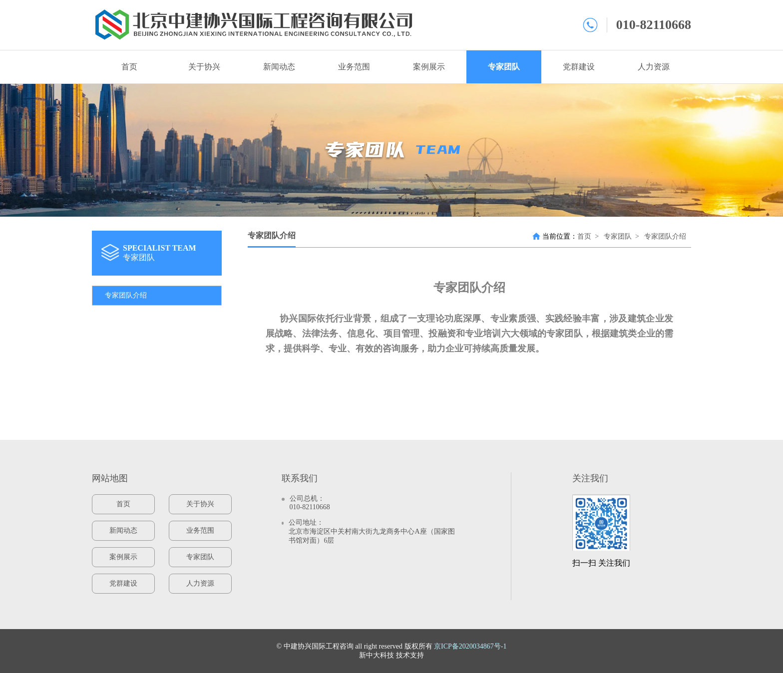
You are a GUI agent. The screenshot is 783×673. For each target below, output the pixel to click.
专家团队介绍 (126, 295)
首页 (129, 66)
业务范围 (354, 66)
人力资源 (654, 66)
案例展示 (429, 66)
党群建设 (579, 66)
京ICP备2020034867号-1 (470, 646)
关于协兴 (204, 66)
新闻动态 (279, 66)
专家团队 (504, 66)
